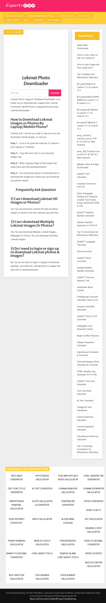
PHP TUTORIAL (84, 16)
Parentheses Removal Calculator (87, 438)
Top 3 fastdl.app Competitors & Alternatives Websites (87, 449)
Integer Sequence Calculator (85, 344)
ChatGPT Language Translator (86, 243)
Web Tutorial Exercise (14, 16)
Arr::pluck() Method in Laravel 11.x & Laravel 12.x (87, 125)
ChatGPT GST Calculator (83, 175)
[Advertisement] (36, 56)
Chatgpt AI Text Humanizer (84, 409)
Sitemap (72, 599)
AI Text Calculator (85, 400)
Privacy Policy (62, 599)
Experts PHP (72, 596)
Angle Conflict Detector (88, 335)
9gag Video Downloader (82, 47)
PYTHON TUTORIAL (66, 16)
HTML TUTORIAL (12, 20)
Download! (54, 93)
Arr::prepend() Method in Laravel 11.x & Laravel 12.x (87, 112)
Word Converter (84, 251)
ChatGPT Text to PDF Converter (87, 318)
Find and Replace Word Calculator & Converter (88, 363)
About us (34, 599)
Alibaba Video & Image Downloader (88, 166)
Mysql (26, 20)
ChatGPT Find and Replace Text (85, 279)
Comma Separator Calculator (85, 428)
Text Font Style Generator (84, 392)
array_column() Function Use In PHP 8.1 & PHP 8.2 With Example (87, 140)
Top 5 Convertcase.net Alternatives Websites (87, 233)
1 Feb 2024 (17, 32)
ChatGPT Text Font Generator (86, 383)
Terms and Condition (47, 599)
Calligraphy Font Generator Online (85, 327)
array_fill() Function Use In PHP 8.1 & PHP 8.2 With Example (88, 154)
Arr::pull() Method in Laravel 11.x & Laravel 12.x (87, 87)
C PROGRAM (38, 20)
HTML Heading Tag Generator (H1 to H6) (87, 373)
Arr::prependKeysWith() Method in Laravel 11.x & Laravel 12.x (88, 100)
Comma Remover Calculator (85, 418)
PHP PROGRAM (53, 20)
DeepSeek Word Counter (85, 289)
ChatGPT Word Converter (84, 260)
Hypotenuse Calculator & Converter (88, 354)
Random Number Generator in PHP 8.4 (87, 224)
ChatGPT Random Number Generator (85, 214)
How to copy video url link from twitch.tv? (87, 56)
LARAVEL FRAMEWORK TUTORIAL (41, 16)
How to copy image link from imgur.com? (88, 66)
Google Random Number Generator (85, 269)
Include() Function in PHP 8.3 (86, 185)
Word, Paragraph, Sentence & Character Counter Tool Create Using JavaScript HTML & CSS (88, 199)
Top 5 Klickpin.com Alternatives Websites (87, 76)
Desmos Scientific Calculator (86, 308)
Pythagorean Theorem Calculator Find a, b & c (87, 298)
